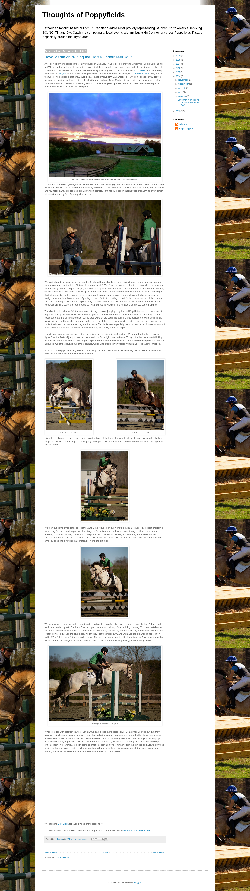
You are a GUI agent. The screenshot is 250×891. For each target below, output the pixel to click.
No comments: (81, 839)
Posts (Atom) (63, 857)
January (182, 96)
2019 (178, 56)
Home (105, 852)
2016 (178, 68)
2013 (178, 111)
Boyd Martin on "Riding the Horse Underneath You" (88, 57)
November (183, 80)
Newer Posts (51, 852)
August (181, 88)
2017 (178, 64)
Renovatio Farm (141, 73)
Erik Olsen (63, 824)
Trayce (62, 73)
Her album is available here (136, 830)
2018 (178, 60)
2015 (178, 72)
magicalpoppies (186, 128)
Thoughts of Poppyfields (83, 15)
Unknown (183, 124)
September (183, 84)
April (180, 92)
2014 (178, 76)
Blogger (137, 882)
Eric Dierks (139, 70)
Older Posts (158, 852)
